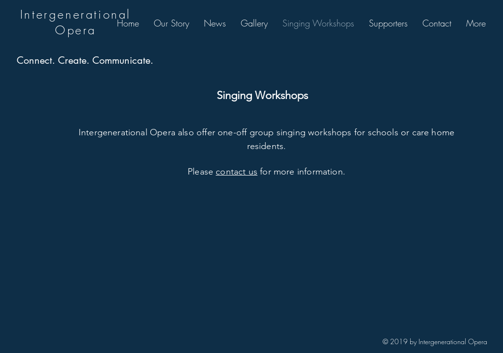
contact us (236, 171)
